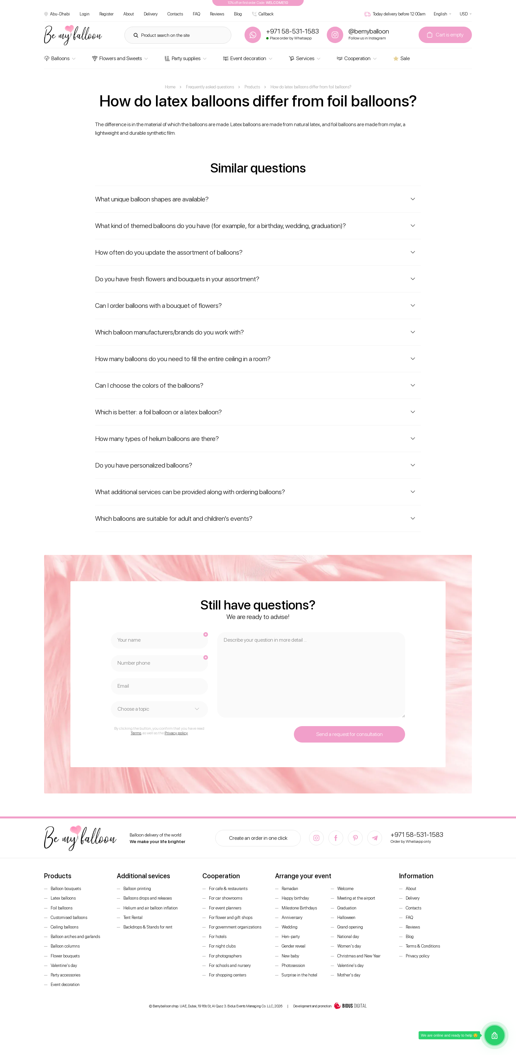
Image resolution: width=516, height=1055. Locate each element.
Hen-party (291, 936)
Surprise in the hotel (299, 975)
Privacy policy (176, 733)
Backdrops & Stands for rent (147, 927)
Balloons (56, 58)
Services (301, 58)
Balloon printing (137, 888)
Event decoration (244, 58)
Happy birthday (295, 898)
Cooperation (354, 58)
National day (348, 936)
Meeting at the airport (356, 898)
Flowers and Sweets (117, 58)
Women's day (349, 946)
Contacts (175, 13)
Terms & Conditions (423, 946)
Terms (136, 733)
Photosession (293, 965)
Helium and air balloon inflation (150, 908)
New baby (290, 955)
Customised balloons (69, 917)
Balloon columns (65, 946)
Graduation (346, 908)
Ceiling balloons (64, 927)
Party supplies (182, 58)
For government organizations (235, 927)
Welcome (345, 888)
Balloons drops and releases (147, 898)
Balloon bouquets (66, 888)
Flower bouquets (65, 955)
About (128, 13)
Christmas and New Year (358, 955)
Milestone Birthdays (299, 908)
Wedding (289, 927)
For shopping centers (227, 975)
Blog (238, 13)
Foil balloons (61, 908)
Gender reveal (293, 946)
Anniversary (292, 917)
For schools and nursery (230, 965)
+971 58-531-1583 (417, 834)
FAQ (196, 13)
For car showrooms (225, 898)
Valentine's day (64, 965)
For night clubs (222, 946)
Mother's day (348, 975)
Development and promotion (330, 1006)
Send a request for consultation (349, 734)
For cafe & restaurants (228, 888)
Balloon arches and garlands (75, 936)
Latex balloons (63, 898)
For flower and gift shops (230, 917)
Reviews (217, 13)
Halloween (346, 917)
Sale (401, 58)
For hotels (217, 936)
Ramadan (290, 888)
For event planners (225, 908)
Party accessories (65, 975)
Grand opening (350, 927)
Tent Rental (132, 917)
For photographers (225, 955)
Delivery (151, 13)
